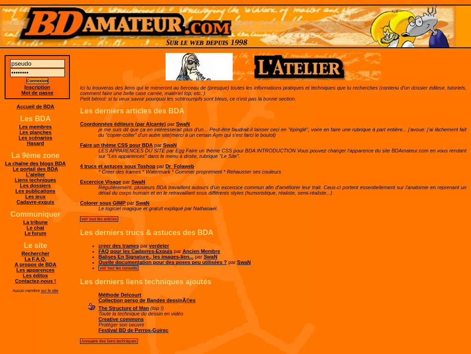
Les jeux (35, 196)
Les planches (35, 132)
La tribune (35, 222)
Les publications (36, 191)
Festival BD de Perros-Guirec (133, 330)
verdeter (159, 245)
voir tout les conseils (118, 268)
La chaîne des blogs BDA (35, 163)
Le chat (36, 227)
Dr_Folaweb (180, 166)
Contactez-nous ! (35, 281)
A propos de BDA (36, 264)
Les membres (35, 126)
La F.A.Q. (35, 259)
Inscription (37, 87)
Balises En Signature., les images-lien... (146, 256)
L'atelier (35, 174)
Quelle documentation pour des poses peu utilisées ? (162, 262)
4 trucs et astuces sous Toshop (117, 166)
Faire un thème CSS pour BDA (116, 145)
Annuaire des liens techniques (109, 341)
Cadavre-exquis (35, 202)
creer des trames (118, 245)
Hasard (35, 143)
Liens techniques (35, 180)
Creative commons (121, 319)
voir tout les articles (99, 219)
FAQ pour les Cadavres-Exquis (135, 251)
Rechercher (36, 253)
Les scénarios (35, 137)
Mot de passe (37, 93)
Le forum (35, 233)
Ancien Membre (201, 251)
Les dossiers (35, 185)
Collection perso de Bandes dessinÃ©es (146, 300)
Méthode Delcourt (119, 295)
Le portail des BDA (35, 169)
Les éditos (35, 275)
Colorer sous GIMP (103, 203)
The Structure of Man (123, 308)
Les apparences (35, 270)
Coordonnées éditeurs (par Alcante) (123, 124)
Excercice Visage (100, 182)
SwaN (183, 124)
